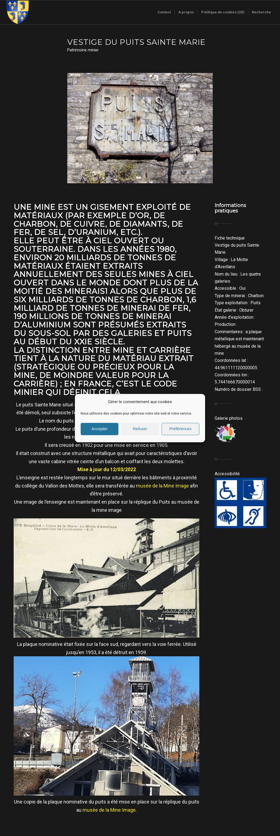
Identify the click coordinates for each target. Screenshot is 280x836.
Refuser (140, 429)
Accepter (99, 429)
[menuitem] (164, 12)
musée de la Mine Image (162, 486)
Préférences (181, 429)
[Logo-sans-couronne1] (17, 12)
